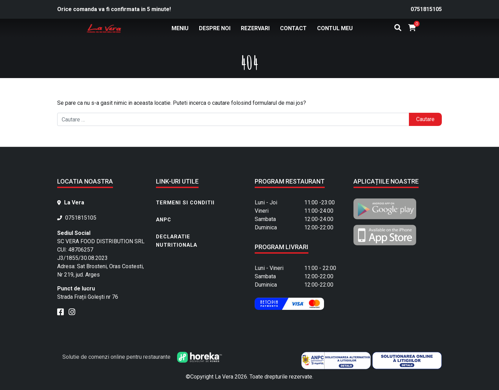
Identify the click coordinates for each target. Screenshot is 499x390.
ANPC (163, 220)
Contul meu (335, 28)
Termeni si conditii (185, 203)
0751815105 (426, 9)
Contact (293, 28)
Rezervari (255, 28)
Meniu (180, 28)
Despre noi (214, 28)
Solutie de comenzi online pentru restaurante (142, 357)
